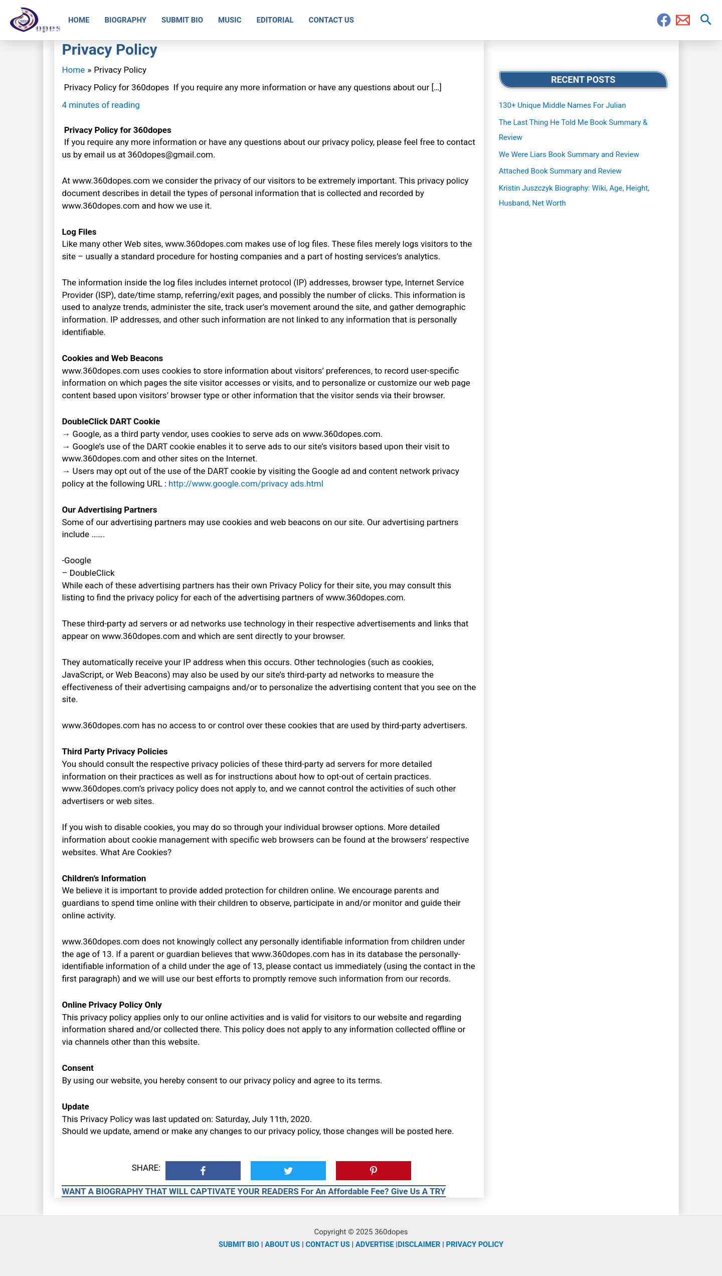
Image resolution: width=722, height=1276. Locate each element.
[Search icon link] (706, 20)
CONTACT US (326, 1244)
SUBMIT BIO (236, 1244)
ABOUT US (281, 1244)
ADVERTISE (375, 1244)
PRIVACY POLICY (477, 1244)
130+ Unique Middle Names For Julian (562, 105)
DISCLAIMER (420, 1244)
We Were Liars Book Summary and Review (569, 154)
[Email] (683, 20)
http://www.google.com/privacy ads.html (245, 484)
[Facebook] (664, 20)
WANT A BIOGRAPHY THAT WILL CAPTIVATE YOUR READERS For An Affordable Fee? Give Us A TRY (253, 1191)
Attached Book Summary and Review (560, 171)
